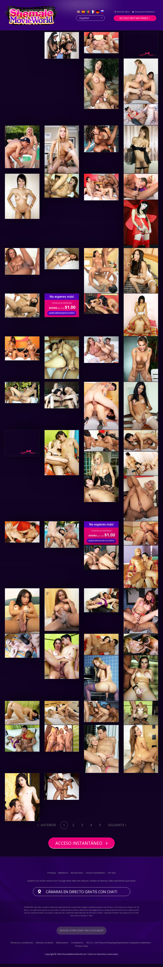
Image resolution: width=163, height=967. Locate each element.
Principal (51, 875)
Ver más (112, 875)
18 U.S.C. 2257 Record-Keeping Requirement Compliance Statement (118, 946)
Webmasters (62, 946)
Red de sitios (123, 11)
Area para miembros (145, 11)
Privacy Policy (81, 949)
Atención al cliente (44, 946)
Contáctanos (77, 946)
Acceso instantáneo (133, 18)
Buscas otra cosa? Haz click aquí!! (81, 934)
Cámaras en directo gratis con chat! (81, 895)
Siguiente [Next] (116, 825)
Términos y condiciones (21, 946)
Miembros (63, 875)
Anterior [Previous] (48, 825)
